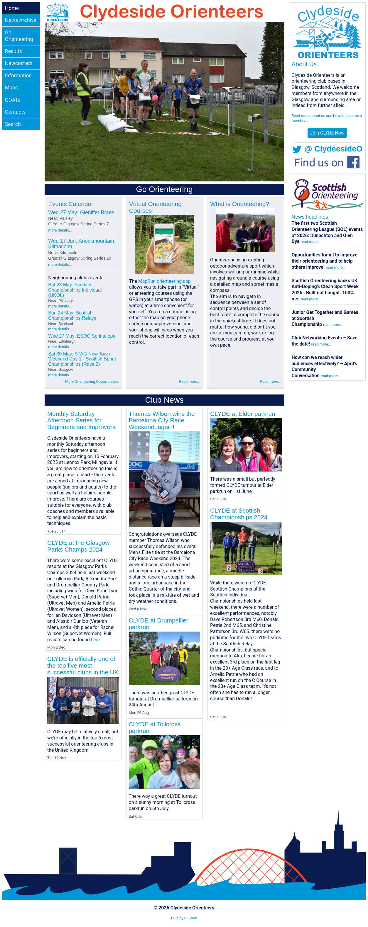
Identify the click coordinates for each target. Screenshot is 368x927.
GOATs (13, 100)
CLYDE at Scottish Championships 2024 (238, 514)
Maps (11, 88)
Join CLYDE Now (327, 133)
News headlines (310, 217)
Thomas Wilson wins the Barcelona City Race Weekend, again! (162, 420)
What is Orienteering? (239, 203)
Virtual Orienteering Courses (155, 207)
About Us (304, 64)
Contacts (15, 112)
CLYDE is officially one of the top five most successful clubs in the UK (83, 665)
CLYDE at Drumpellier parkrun (158, 623)
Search (13, 124)
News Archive (20, 20)
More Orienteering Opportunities (92, 381)
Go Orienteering (19, 36)
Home (12, 8)
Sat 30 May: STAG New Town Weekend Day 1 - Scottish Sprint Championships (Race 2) (82, 361)
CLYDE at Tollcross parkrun (155, 727)
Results (13, 51)
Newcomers (19, 63)
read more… (310, 241)
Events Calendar (70, 203)
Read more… (189, 381)
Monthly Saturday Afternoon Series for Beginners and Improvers (81, 420)
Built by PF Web (184, 918)
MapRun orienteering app (164, 281)
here (95, 639)
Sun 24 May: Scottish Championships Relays (72, 318)
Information (18, 76)
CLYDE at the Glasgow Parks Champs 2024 (78, 546)
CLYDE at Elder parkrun (242, 413)
